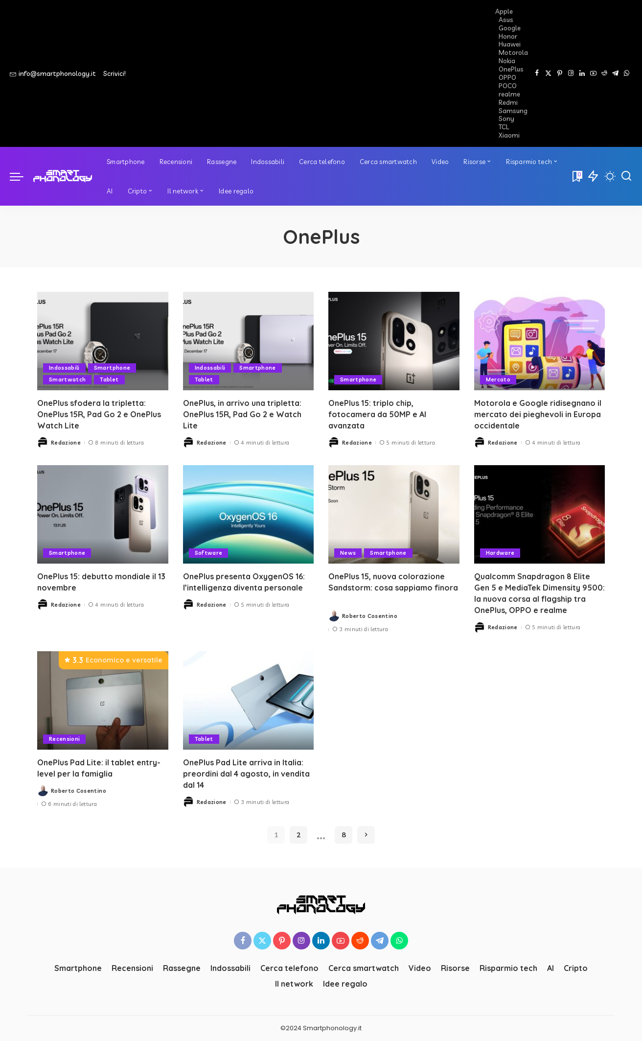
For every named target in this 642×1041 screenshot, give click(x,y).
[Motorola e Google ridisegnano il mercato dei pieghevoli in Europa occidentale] (539, 341)
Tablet (109, 379)
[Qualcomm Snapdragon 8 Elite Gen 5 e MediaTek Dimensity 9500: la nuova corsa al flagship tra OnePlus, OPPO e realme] (539, 514)
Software (209, 552)
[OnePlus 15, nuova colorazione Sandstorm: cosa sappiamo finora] (393, 514)
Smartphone (112, 367)
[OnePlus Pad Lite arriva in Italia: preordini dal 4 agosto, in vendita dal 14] (248, 700)
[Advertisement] (314, 73)
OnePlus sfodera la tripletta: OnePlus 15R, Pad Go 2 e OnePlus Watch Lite (99, 414)
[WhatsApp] (626, 73)
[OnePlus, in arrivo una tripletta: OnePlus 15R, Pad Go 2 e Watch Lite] (248, 341)
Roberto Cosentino (369, 616)
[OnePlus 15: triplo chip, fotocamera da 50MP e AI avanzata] (393, 341)
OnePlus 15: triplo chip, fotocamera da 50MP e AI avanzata (377, 414)
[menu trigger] (21, 176)
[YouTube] (593, 73)
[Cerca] (626, 176)
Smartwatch (67, 379)
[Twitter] (548, 73)
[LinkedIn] (582, 73)
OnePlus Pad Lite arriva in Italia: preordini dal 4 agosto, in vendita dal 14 (246, 773)
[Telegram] (615, 73)
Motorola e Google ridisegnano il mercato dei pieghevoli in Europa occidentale (537, 414)
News (348, 552)
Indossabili (64, 367)
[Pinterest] (559, 73)
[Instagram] (570, 73)
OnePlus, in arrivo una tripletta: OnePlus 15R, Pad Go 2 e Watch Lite (242, 414)
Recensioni (64, 738)
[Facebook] (537, 73)
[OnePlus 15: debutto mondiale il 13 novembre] (102, 514)
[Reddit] (604, 73)
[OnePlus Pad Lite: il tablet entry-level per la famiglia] (102, 700)
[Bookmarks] (576, 176)
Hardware (500, 552)
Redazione (66, 442)
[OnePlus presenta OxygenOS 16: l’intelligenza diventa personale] (248, 514)
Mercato (498, 379)
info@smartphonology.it (53, 73)
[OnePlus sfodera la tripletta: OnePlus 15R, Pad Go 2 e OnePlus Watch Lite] (102, 341)
